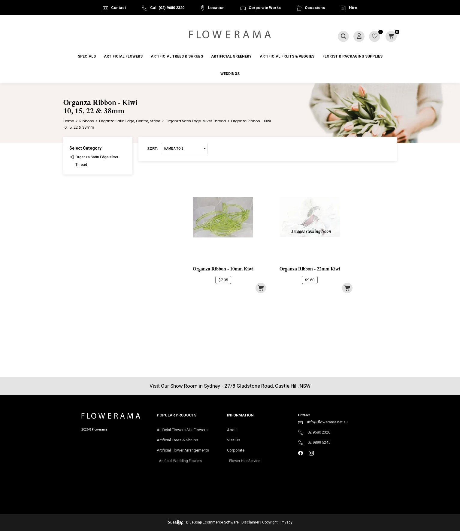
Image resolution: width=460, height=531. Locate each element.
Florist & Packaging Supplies (352, 56)
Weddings (230, 74)
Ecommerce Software (221, 522)
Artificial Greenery (231, 56)
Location (216, 7)
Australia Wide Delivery (234, 23)
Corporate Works (265, 7)
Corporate (244, 452)
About (232, 430)
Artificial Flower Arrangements (186, 452)
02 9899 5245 (318, 442)
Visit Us (236, 440)
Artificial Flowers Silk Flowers (182, 430)
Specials (87, 56)
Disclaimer (250, 522)
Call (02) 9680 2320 (167, 7)
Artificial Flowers (123, 56)
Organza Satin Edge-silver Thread (96, 161)
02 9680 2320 (318, 432)
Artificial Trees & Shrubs (177, 56)
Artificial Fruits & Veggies (287, 56)
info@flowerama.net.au (327, 422)
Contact (118, 7)
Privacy (286, 522)
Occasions (315, 7)
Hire (353, 7)
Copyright (270, 522)
